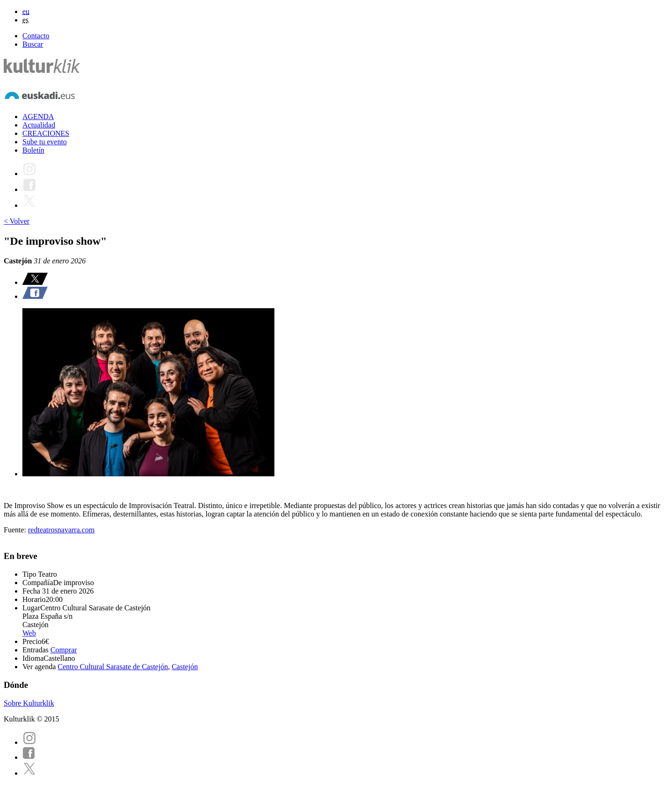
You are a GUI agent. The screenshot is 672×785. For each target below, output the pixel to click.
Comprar (63, 650)
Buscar (32, 44)
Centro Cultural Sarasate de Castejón (113, 667)
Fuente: (16, 530)
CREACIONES (45, 133)
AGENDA (38, 116)
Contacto (35, 36)
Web (29, 633)
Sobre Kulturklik (29, 703)
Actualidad (38, 125)
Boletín (33, 150)
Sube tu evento (44, 142)
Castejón (185, 667)
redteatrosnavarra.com (61, 530)
